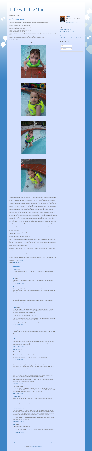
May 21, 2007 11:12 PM (18, 405)
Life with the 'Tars (27, 9)
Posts (63, 45)
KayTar (19, 262)
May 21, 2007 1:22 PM (18, 324)
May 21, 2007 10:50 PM (18, 393)
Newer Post (13, 442)
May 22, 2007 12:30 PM (18, 432)
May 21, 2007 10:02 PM (18, 383)
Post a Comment (15, 436)
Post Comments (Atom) (36, 446)
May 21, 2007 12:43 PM (18, 283)
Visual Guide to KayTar (65, 29)
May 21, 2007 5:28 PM (18, 335)
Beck (14, 286)
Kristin (15, 307)
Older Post (53, 442)
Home (33, 442)
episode (15, 262)
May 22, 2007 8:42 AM (18, 421)
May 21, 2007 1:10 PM (18, 304)
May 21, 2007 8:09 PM (18, 370)
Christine (15, 269)
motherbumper (17, 408)
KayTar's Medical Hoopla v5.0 (67, 31)
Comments (64, 48)
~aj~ (14, 338)
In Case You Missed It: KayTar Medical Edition (71, 37)
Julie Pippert (16, 349)
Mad (14, 424)
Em (14, 373)
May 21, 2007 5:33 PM (18, 346)
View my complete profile (72, 22)
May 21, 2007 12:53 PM (18, 294)
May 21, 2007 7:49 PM (18, 359)
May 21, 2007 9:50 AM (18, 275)
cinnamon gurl (17, 328)
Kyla (14, 297)
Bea (14, 278)
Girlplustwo (16, 396)
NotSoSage (16, 363)
